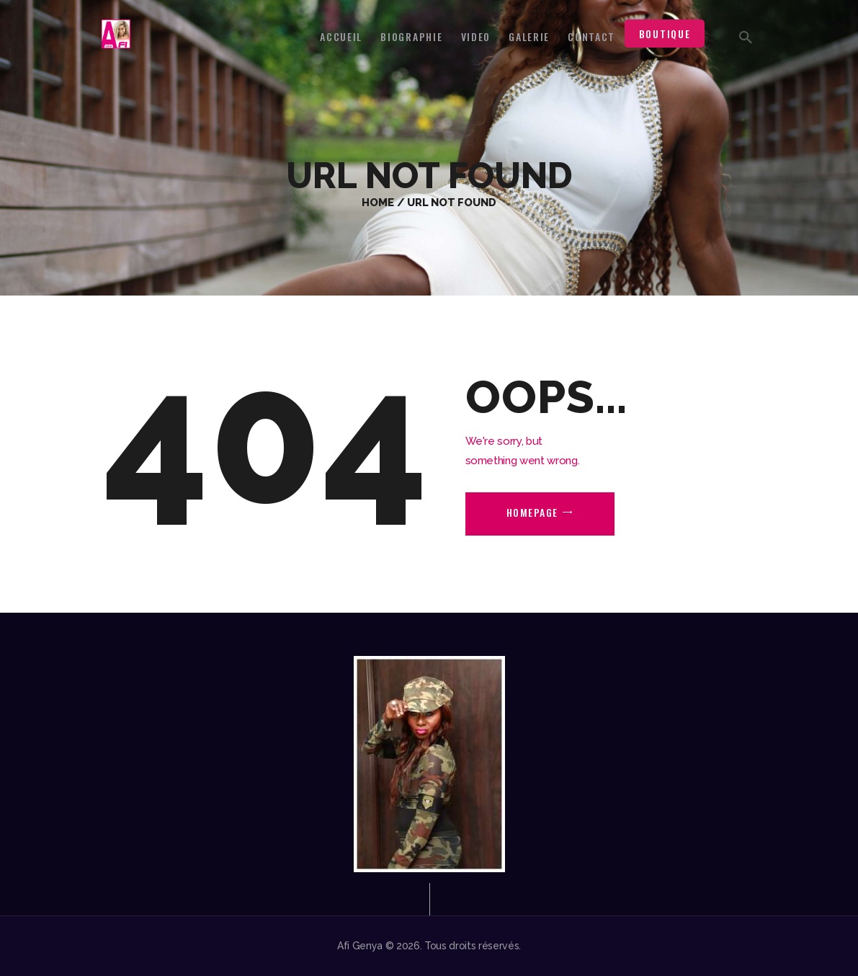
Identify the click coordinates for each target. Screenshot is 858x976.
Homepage (532, 512)
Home (378, 202)
